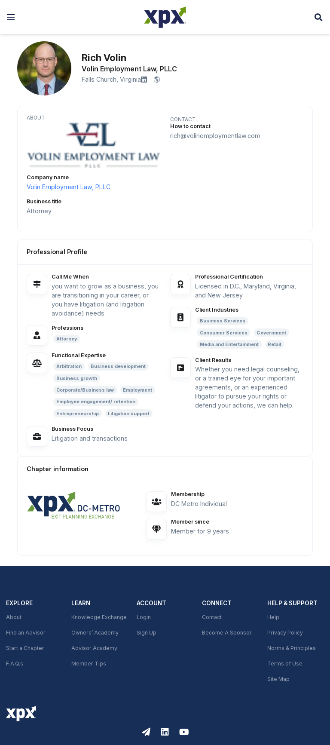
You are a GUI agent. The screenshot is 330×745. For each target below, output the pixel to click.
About (13, 617)
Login (144, 617)
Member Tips (88, 664)
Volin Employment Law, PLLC (68, 187)
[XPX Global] (165, 17)
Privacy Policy (285, 633)
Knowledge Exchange (99, 617)
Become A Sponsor (227, 633)
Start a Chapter (25, 648)
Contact (212, 617)
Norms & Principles (291, 648)
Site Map (278, 679)
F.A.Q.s (14, 664)
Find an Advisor (26, 633)
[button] (10, 17)
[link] (81, 504)
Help (273, 617)
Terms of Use (284, 664)
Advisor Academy (94, 648)
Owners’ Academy (95, 633)
